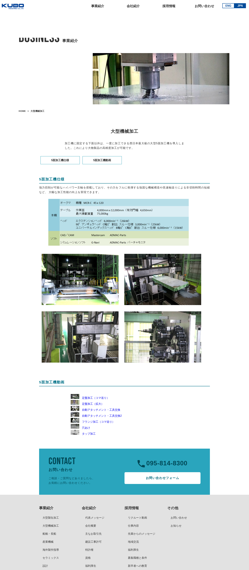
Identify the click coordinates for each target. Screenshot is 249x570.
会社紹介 (132, 7)
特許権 (89, 549)
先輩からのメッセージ (141, 533)
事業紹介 (97, 7)
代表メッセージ (94, 517)
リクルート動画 (137, 517)
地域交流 (133, 541)
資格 (88, 557)
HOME (22, 111)
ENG (228, 6)
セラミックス (51, 557)
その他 (172, 508)
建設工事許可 (93, 541)
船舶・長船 (49, 533)
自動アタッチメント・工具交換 (95, 409)
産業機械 (48, 541)
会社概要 (90, 525)
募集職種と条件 (137, 557)
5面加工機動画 (102, 160)
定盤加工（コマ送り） (90, 397)
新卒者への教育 (137, 565)
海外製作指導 (51, 549)
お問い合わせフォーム (162, 478)
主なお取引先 (93, 533)
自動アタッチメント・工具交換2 (96, 415)
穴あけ (80, 427)
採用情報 (168, 7)
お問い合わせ (203, 7)
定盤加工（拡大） (87, 403)
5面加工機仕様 (60, 160)
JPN (239, 6)
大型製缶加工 (51, 517)
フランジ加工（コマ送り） (93, 421)
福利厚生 (90, 565)
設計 (45, 565)
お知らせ (176, 525)
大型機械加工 (51, 525)
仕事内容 (133, 525)
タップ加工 (83, 433)
